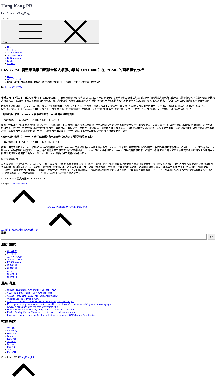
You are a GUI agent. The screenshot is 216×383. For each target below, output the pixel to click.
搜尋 (3, 232)
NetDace (11, 344)
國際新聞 (12, 265)
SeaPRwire (12, 50)
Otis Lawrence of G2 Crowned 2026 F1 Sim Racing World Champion (40, 301)
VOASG (11, 349)
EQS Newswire (14, 58)
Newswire (12, 336)
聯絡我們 (12, 277)
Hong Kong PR (16, 6)
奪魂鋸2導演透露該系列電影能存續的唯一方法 (31, 290)
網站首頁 (12, 251)
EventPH (11, 352)
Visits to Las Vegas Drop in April (23, 299)
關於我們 (12, 274)
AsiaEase (11, 341)
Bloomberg (12, 333)
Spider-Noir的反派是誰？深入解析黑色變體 (29, 293)
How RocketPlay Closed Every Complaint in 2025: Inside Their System (41, 309)
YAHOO (11, 328)
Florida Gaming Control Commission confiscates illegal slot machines (41, 312)
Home (10, 47)
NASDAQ (12, 330)
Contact (11, 63)
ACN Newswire (15, 52)
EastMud (11, 338)
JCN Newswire (14, 55)
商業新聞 (12, 268)
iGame (10, 60)
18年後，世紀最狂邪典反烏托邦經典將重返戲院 (32, 296)
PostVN (11, 347)
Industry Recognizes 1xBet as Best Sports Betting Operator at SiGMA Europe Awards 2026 (51, 315)
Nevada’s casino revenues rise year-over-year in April (33, 307)
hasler (8, 87)
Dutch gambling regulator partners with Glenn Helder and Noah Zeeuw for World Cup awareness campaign (59, 304)
